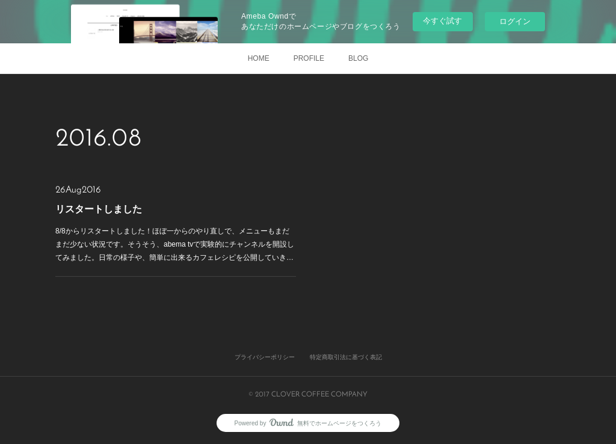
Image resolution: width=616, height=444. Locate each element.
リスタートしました (98, 209)
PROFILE (309, 58)
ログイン (515, 21)
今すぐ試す (442, 20)
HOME (259, 58)
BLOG (358, 58)
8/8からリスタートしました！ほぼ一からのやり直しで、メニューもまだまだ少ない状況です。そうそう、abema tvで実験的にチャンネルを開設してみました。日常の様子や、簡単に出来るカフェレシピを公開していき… (174, 244)
